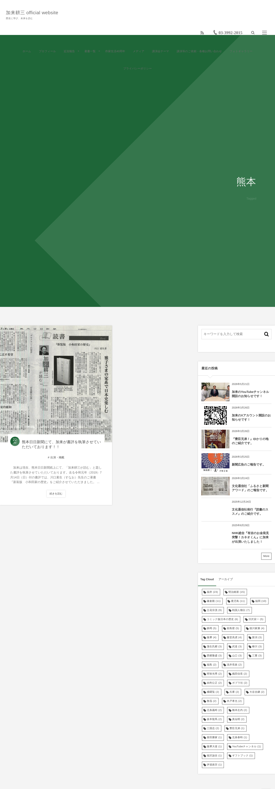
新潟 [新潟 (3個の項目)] (257, 637)
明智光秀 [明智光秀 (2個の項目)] (214, 673)
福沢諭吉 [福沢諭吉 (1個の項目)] (214, 755)
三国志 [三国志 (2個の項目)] (213, 728)
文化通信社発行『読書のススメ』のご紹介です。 (250, 511)
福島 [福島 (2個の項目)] (211, 664)
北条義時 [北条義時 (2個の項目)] (214, 710)
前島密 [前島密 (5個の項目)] (233, 628)
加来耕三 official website (33, 12)
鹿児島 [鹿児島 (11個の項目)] (238, 601)
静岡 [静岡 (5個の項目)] (211, 628)
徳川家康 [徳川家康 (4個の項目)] (257, 628)
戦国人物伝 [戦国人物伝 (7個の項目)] (241, 610)
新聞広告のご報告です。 (248, 464)
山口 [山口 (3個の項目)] (237, 655)
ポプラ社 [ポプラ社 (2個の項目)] (239, 683)
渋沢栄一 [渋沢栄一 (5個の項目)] (255, 619)
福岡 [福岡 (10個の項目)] (260, 601)
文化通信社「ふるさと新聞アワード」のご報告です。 (250, 488)
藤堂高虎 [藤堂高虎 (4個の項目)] (234, 637)
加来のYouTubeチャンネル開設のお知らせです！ (250, 394)
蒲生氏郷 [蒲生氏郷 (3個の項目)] (214, 646)
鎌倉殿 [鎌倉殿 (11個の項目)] (214, 601)
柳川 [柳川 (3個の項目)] (257, 646)
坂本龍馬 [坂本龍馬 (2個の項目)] (214, 719)
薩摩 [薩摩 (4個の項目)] (211, 637)
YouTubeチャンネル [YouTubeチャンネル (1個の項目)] (246, 746)
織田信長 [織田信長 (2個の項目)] (239, 673)
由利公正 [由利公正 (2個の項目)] (214, 683)
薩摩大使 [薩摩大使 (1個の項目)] (214, 746)
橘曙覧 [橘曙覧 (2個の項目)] (213, 692)
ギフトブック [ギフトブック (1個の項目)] (242, 755)
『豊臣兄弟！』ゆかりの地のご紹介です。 (250, 441)
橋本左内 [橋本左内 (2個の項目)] (239, 710)
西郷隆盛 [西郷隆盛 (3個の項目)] (214, 655)
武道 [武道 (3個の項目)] (237, 646)
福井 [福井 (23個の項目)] (212, 592)
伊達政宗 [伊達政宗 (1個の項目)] (214, 764)
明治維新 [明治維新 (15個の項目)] (236, 592)
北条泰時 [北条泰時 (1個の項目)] (239, 737)
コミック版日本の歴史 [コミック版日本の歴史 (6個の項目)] (222, 619)
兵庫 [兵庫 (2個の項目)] (234, 692)
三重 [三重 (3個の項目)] (257, 655)
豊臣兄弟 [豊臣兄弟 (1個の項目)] (236, 728)
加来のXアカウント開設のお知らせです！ (251, 417)
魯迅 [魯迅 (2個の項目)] (211, 701)
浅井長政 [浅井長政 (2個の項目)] (234, 664)
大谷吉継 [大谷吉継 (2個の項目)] (257, 692)
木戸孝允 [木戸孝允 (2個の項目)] (234, 701)
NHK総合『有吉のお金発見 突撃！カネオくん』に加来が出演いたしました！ (251, 537)
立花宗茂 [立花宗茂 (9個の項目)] (214, 610)
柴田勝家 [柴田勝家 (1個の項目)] (214, 737)
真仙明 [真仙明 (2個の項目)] (238, 719)
